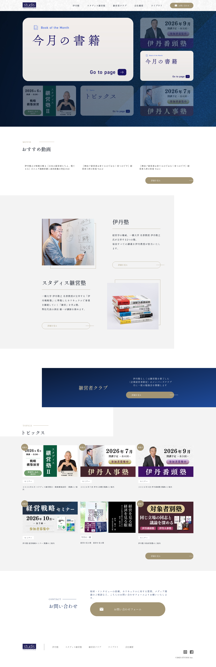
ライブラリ (156, 5)
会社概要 (138, 5)
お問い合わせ (184, 5)
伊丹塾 (76, 5)
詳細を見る (156, 180)
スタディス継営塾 (96, 5)
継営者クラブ (120, 5)
